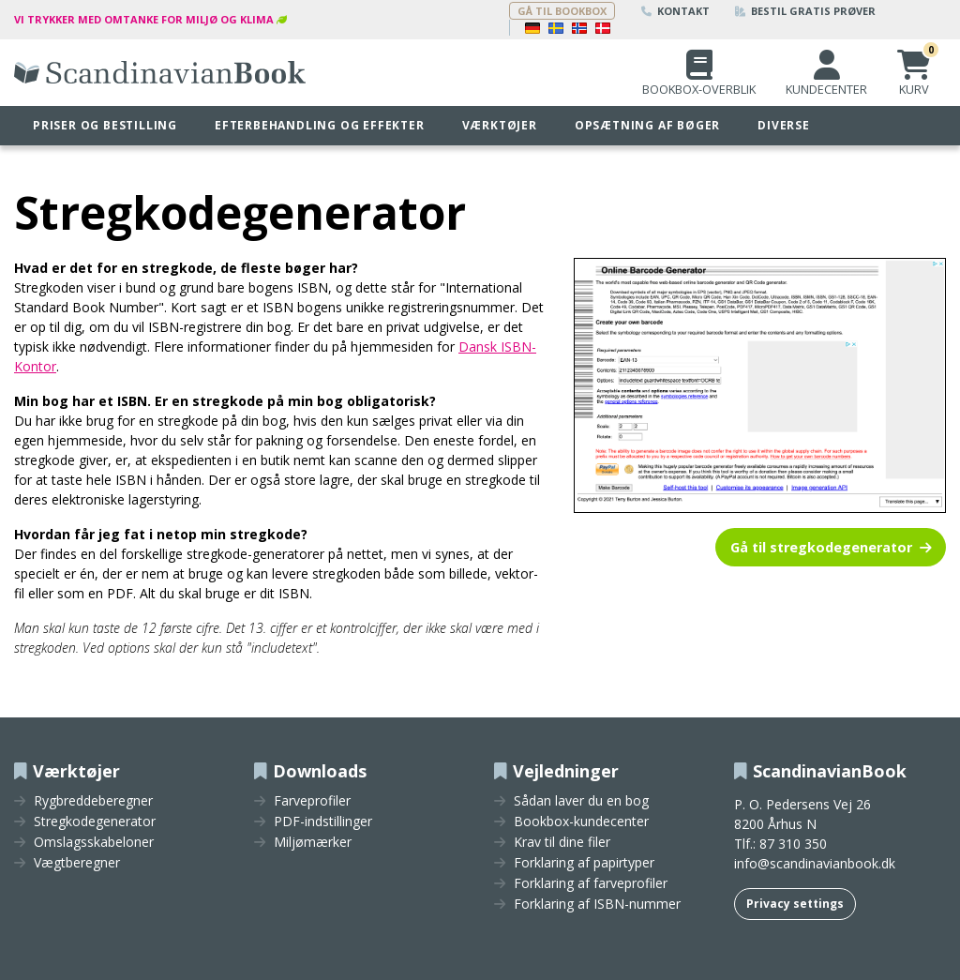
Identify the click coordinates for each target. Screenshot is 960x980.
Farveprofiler (312, 800)
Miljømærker (313, 842)
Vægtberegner (77, 862)
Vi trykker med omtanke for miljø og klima (144, 19)
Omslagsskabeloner (94, 842)
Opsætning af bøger (647, 125)
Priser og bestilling (105, 125)
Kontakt (675, 11)
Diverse (784, 125)
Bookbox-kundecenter (581, 821)
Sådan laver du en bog (581, 800)
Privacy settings (795, 904)
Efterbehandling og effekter (320, 125)
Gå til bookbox (562, 11)
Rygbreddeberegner (93, 800)
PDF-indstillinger (323, 821)
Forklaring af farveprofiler (591, 883)
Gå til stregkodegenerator (821, 547)
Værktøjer (499, 125)
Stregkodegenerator (95, 821)
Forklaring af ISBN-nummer (597, 904)
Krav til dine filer (562, 842)
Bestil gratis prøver (805, 11)
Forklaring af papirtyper (584, 862)
